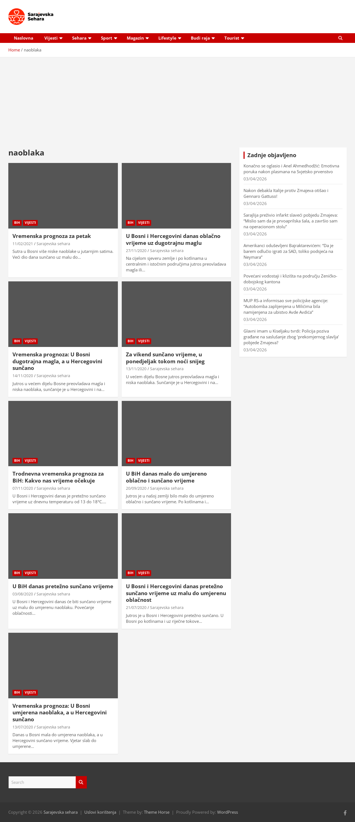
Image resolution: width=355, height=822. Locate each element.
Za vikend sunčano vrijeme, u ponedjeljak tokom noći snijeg (165, 358)
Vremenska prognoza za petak (51, 236)
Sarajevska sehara (53, 243)
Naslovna (23, 38)
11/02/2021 (22, 243)
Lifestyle (167, 38)
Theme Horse (156, 812)
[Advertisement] (177, 98)
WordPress (227, 812)
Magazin (135, 38)
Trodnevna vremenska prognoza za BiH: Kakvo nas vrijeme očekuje (58, 477)
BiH (17, 222)
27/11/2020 (136, 250)
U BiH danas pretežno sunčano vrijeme (62, 586)
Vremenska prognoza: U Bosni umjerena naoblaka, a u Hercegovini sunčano (59, 712)
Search (81, 782)
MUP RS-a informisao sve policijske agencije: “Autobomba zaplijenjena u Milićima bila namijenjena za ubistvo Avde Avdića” (286, 306)
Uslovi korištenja (100, 812)
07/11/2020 (22, 488)
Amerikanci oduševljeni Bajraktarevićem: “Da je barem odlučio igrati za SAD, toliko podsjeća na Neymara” (288, 251)
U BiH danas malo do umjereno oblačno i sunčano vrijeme (166, 477)
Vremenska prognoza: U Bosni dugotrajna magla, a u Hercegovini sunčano (57, 361)
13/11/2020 (136, 368)
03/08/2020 (22, 594)
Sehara (79, 38)
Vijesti (51, 38)
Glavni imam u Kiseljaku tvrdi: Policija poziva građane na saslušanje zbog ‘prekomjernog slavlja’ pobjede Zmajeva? (291, 336)
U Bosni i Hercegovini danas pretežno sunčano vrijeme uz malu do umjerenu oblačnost (176, 593)
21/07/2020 (136, 607)
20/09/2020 (136, 488)
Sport (106, 38)
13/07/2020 (22, 727)
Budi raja (200, 38)
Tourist (231, 38)
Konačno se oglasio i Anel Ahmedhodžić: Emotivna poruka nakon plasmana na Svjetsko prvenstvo (291, 168)
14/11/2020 (22, 375)
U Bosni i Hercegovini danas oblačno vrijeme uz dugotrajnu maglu (173, 239)
